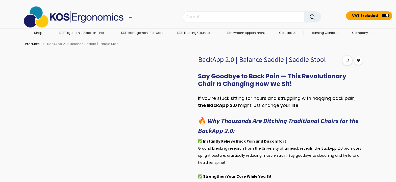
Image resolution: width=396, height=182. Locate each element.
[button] (347, 60)
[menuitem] (142, 33)
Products (32, 43)
